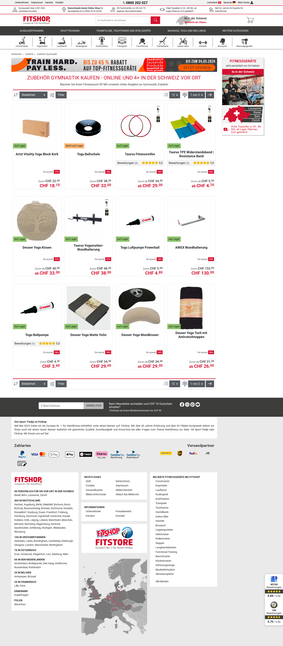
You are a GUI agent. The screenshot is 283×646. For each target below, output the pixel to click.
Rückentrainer (163, 560)
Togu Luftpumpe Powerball (140, 250)
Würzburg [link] (19, 531)
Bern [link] (24, 495)
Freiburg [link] (63, 512)
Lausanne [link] (33, 495)
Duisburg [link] (32, 512)
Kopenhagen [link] (21, 595)
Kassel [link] (66, 516)
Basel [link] (17, 495)
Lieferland (214, 2)
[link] (243, 105)
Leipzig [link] (34, 520)
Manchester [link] (41, 545)
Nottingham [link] (56, 545)
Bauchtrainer (163, 556)
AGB (88, 481)
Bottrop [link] (18, 508)
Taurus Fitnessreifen (140, 157)
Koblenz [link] (18, 520)
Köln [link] (26, 520)
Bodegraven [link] (35, 563)
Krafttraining (70, 33)
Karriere (49, 2)
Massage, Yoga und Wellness (187, 33)
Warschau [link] (20, 604)
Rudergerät (162, 494)
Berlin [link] (39, 504)
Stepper (160, 543)
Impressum (37, 2)
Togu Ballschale (88, 157)
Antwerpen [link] (20, 576)
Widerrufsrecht (124, 490)
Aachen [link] (18, 504)
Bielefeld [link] (48, 504)
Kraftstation (162, 498)
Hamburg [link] (19, 516)
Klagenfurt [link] (39, 554)
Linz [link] (48, 554)
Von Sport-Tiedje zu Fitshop (30, 421)
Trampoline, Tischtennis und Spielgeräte (123, 33)
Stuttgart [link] (47, 527)
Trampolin (161, 503)
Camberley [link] (54, 541)
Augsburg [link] (29, 504)
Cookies (90, 485)
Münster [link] (18, 524)
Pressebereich (123, 511)
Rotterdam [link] (35, 567)
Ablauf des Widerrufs (127, 494)
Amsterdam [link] (20, 563)
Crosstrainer (162, 481)
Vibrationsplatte (165, 574)
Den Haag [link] (48, 563)
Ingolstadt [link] (43, 516)
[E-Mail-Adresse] (61, 405)
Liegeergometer (164, 529)
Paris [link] (22, 585)
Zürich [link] (43, 495)
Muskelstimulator (165, 569)
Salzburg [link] (57, 554)
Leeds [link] (29, 541)
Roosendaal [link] (21, 567)
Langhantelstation (166, 547)
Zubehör (29, 56)
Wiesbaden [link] (59, 527)
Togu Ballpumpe (37, 337)
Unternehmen (22, 2)
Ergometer (161, 485)
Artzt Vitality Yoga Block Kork (37, 157)
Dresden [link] (68, 508)
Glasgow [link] (19, 545)
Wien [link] (65, 554)
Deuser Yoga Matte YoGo (88, 337)
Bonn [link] (67, 504)
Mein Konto (245, 2)
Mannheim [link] (55, 520)
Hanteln (160, 521)
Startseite (16, 56)
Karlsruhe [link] (56, 516)
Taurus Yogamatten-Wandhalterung (88, 250)
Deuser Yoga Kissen (37, 250)
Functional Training (166, 552)
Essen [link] (42, 512)
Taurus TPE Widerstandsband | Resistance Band (191, 157)
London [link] (29, 545)
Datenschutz (123, 481)
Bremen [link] (45, 508)
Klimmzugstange (165, 565)
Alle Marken (162, 581)
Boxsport (161, 525)
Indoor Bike (162, 516)
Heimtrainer (162, 534)
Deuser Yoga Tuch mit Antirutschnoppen (191, 337)
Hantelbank (162, 512)
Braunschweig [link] (32, 508)
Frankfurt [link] (51, 512)
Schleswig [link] (35, 527)
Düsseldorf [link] (20, 512)
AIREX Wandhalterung (191, 250)
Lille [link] (16, 585)
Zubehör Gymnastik (47, 56)
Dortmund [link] (56, 508)
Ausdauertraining (32, 33)
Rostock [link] (55, 524)
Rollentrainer (163, 538)
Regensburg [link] (43, 524)
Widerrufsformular (96, 494)
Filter (61, 97)
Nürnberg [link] (30, 524)
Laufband (161, 490)
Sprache (229, 2)
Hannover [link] (31, 516)
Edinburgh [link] (67, 541)
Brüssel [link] (32, 576)
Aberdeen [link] (19, 541)
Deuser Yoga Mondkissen (139, 337)
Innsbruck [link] (26, 554)
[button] (210, 97)
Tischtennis (162, 507)
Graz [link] (17, 554)
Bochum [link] (58, 504)
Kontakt (59, 2)
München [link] (67, 520)
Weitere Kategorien (235, 33)
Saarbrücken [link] (21, 527)
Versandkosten (94, 490)
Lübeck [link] (44, 520)
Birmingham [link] (40, 541)
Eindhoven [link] (61, 563)
